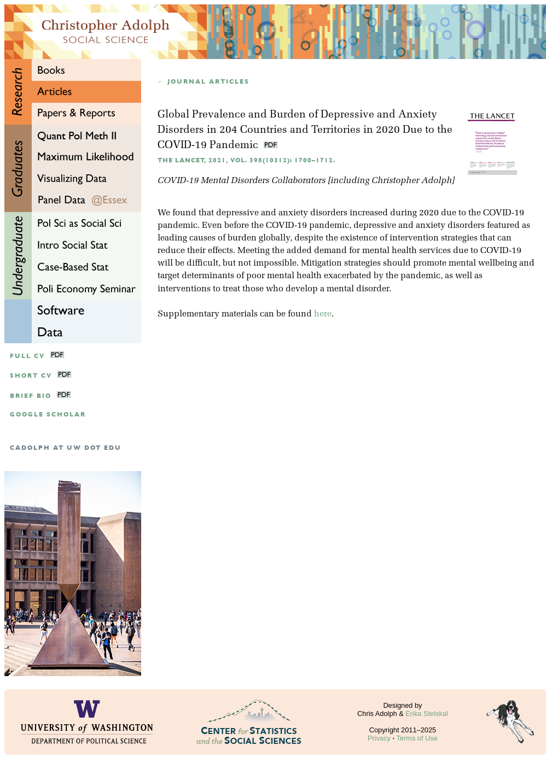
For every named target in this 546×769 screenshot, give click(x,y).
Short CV (31, 375)
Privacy (379, 738)
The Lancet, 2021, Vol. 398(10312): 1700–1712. (246, 160)
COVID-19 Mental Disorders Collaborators (242, 181)
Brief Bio (30, 396)
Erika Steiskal (426, 713)
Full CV (27, 356)
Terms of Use (416, 738)
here (323, 314)
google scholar (48, 414)
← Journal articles (203, 81)
